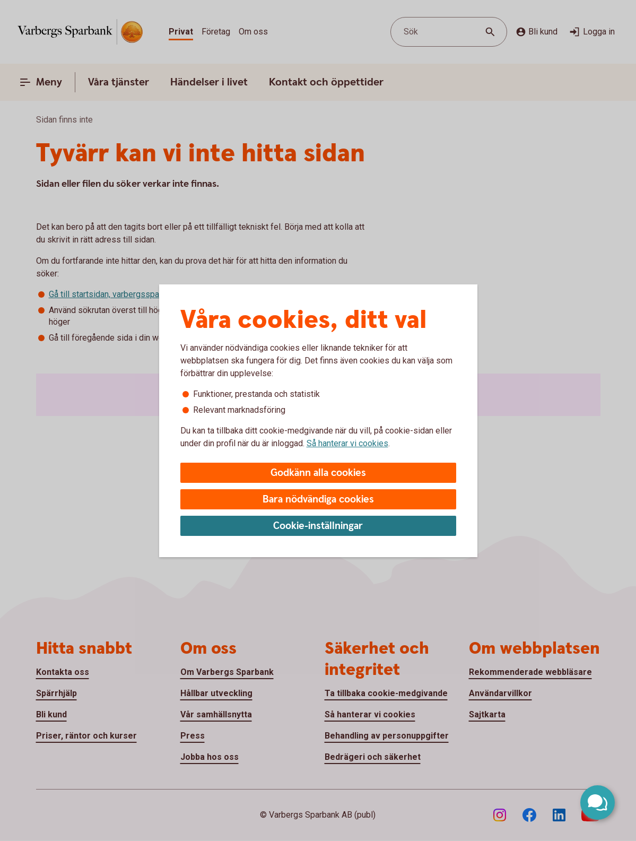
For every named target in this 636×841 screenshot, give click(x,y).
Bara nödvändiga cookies (318, 499)
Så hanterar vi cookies (347, 443)
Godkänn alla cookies (318, 473)
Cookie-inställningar (318, 526)
